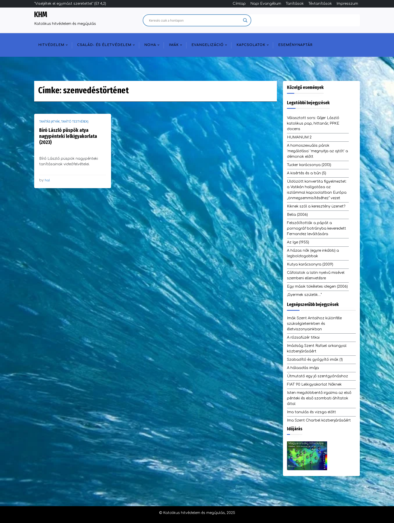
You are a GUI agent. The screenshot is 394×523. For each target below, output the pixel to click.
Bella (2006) (297, 215)
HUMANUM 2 (299, 137)
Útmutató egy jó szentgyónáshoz (317, 376)
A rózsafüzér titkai (303, 337)
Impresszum (347, 4)
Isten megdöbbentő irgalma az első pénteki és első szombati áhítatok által (319, 398)
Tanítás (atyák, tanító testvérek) (63, 121)
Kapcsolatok (250, 45)
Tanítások (295, 4)
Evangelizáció (207, 45)
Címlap (239, 4)
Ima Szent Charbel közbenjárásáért (319, 420)
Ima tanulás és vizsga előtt (311, 412)
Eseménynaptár (295, 45)
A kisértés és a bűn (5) (306, 173)
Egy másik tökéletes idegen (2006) (317, 286)
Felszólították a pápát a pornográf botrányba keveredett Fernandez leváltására (316, 228)
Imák (174, 45)
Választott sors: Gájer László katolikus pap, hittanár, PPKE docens (313, 123)
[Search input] (194, 20)
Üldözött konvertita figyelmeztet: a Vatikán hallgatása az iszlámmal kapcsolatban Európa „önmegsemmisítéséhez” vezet (317, 190)
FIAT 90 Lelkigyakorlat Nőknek (314, 384)
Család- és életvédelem (104, 45)
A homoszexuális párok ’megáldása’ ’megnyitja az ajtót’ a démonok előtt (317, 151)
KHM (40, 14)
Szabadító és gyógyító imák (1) (315, 359)
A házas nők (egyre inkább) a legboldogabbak (313, 253)
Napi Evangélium (265, 4)
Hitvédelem (51, 45)
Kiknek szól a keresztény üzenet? (316, 206)
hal (47, 180)
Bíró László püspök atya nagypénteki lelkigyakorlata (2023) (68, 136)
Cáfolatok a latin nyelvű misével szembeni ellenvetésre (315, 275)
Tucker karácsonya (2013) (309, 165)
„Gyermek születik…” (304, 295)
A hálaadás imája (303, 368)
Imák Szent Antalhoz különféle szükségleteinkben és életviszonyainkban (314, 323)
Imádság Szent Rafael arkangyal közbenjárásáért (317, 348)
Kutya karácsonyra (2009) (310, 264)
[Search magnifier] (245, 20)
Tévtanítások (320, 4)
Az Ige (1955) (298, 242)
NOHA (150, 45)
